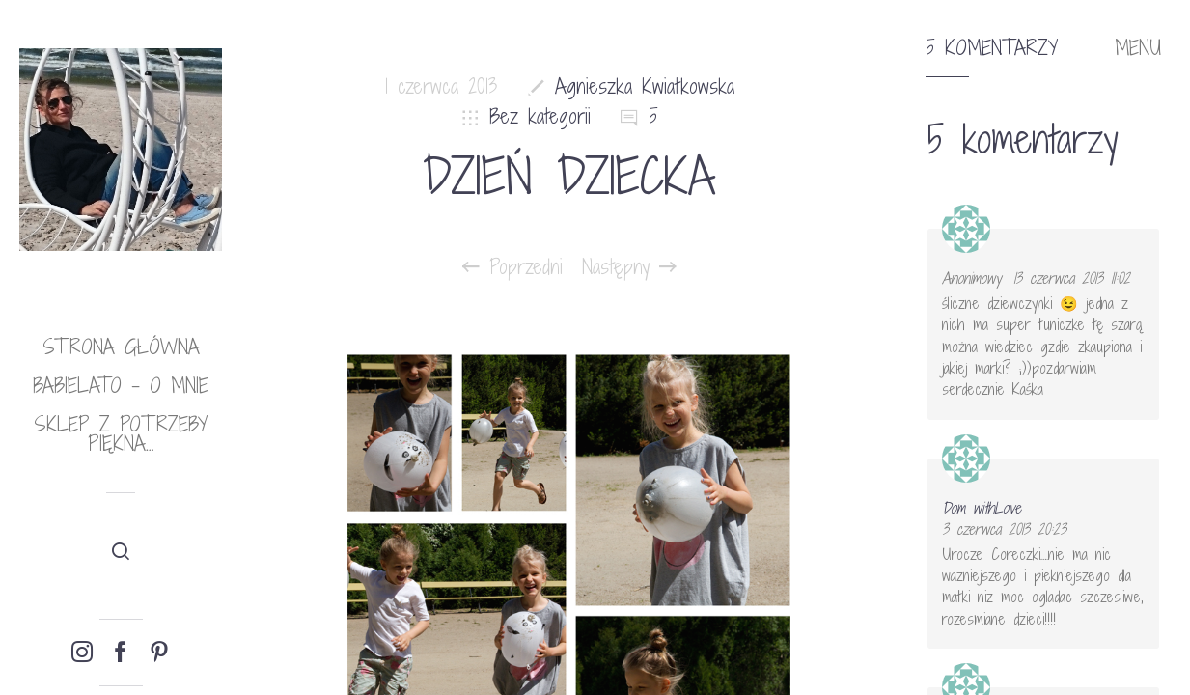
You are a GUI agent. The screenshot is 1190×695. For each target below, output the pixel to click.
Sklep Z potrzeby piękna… (121, 434)
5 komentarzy (992, 48)
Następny (629, 267)
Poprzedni (512, 267)
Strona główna (121, 347)
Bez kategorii (540, 116)
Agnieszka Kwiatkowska (644, 86)
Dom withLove (981, 507)
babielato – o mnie (120, 386)
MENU (1138, 48)
